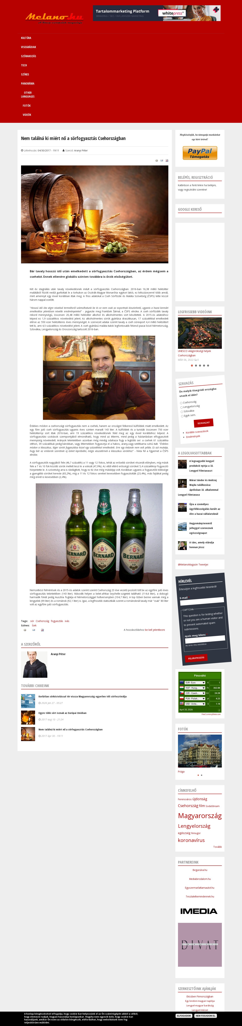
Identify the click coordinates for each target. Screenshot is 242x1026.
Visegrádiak (79, 994)
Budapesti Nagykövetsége (199, 955)
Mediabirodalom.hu (200, 802)
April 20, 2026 (186, 633)
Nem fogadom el (205, 1016)
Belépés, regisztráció (195, 100)
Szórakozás (97, 994)
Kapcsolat (187, 994)
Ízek (34, 548)
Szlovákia (178, 329)
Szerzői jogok (129, 1002)
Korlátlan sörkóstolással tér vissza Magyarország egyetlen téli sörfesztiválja (83, 619)
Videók (202, 38)
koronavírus (191, 763)
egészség (184, 756)
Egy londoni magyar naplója (200, 924)
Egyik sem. (179, 334)
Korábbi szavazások (180, 351)
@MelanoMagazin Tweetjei (193, 487)
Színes (121, 994)
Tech (110, 994)
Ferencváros (185, 722)
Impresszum (94, 1002)
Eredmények (175, 355)
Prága (181, 694)
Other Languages (154, 994)
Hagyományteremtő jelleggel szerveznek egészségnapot (201, 451)
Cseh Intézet (200, 937)
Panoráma (135, 994)
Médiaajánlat (112, 1002)
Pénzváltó (200, 598)
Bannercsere (148, 1002)
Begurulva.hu (200, 793)
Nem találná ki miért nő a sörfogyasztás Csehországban (71, 652)
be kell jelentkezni (155, 553)
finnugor (196, 756)
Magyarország (200, 738)
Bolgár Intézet (200, 946)
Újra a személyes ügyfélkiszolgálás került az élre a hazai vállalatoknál (204, 432)
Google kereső (190, 132)
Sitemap (172, 994)
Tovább (217, 770)
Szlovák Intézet (200, 942)
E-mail (178, 515)
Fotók (183, 38)
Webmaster (143, 1011)
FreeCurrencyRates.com (211, 637)
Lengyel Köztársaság (199, 951)
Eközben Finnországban (200, 919)
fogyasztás (57, 544)
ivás (67, 544)
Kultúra (65, 994)
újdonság (199, 722)
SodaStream (213, 729)
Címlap (53, 994)
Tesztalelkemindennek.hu (200, 819)
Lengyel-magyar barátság (200, 928)
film (202, 729)
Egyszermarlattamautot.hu (200, 810)
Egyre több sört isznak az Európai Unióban (62, 636)
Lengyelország (182, 325)
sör (32, 544)
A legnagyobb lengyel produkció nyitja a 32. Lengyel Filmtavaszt (201, 388)
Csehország (42, 544)
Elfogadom (184, 1016)
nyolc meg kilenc (177, 554)
